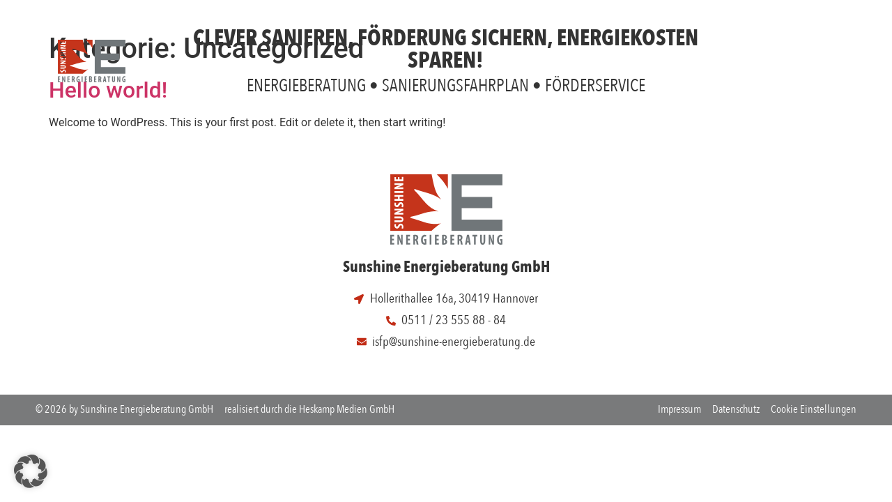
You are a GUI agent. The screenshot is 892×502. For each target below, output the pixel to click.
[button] (30, 471)
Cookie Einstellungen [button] (813, 409)
